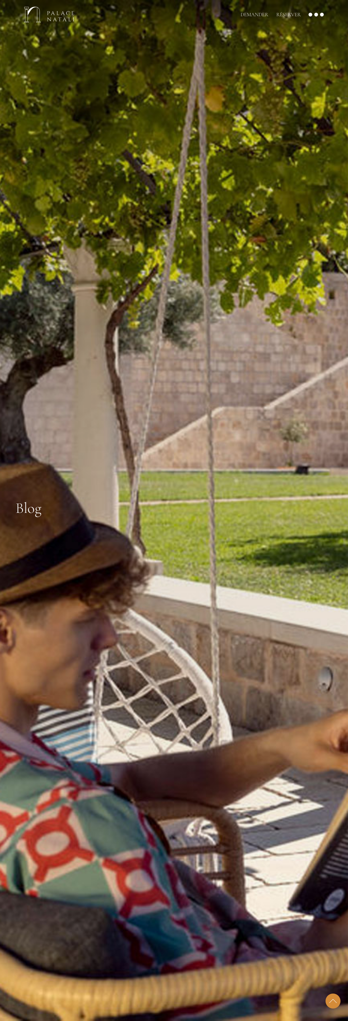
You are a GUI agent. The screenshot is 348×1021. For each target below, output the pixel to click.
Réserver (288, 14)
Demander (254, 14)
